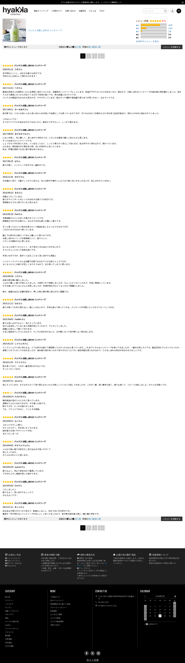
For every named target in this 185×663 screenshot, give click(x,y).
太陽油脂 (8, 639)
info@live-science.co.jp (107, 605)
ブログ (101, 11)
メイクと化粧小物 (11, 621)
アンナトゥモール (11, 628)
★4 (137, 28)
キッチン (8, 607)
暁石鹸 (7, 635)
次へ (101, 56)
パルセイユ (9, 632)
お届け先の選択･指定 (126, 554)
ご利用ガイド (56, 11)
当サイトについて (57, 600)
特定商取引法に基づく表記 (60, 604)
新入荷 (7, 597)
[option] (160, 608)
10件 (170, 28)
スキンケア (9, 614)
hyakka (8, 625)
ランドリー (9, 600)
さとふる (92, 11)
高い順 (91, 46)
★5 (137, 25)
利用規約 (53, 611)
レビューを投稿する (171, 47)
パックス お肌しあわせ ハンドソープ (45, 30)
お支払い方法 (14, 554)
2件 (169, 31)
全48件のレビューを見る (147, 41)
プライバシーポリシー (58, 607)
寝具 (6, 618)
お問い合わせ (70, 11)
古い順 (78, 46)
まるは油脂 (9, 646)
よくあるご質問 (56, 614)
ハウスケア (9, 604)
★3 (137, 31)
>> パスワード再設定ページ (111, 2)
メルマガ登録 (55, 618)
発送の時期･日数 (52, 554)
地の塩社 (8, 642)
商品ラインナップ (41, 11)
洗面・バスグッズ (11, 611)
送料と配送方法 (87, 554)
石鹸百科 (82, 11)
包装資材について (160, 554)
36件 (170, 25)
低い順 (98, 46)
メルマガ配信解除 (57, 621)
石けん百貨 (92, 660)
